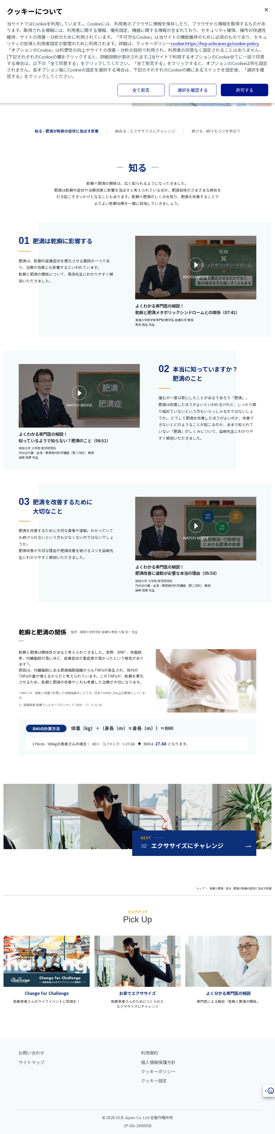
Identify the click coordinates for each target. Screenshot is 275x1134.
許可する (244, 90)
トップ (200, 888)
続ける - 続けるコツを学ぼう (216, 131)
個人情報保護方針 (158, 1062)
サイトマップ (31, 1062)
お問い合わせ (31, 1052)
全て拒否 (141, 90)
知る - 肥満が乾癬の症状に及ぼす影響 (67, 131)
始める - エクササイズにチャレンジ (145, 131)
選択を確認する (192, 90)
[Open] (269, 1091)
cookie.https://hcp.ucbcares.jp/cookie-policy (214, 43)
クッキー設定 (154, 1080)
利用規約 (149, 1052)
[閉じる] (266, 8)
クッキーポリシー (158, 1071)
